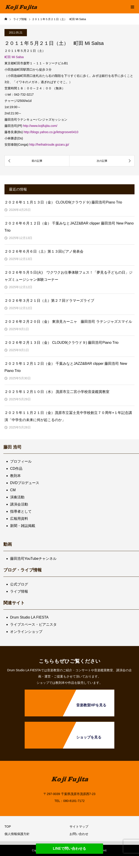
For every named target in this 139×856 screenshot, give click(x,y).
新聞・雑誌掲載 (22, 526)
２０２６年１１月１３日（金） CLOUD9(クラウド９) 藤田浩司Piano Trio (63, 202)
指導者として (21, 511)
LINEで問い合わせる (69, 848)
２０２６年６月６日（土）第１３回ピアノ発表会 (43, 251)
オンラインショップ (26, 632)
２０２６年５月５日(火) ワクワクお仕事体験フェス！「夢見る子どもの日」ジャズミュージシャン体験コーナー (68, 276)
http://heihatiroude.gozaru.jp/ (49, 144)
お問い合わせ (79, 834)
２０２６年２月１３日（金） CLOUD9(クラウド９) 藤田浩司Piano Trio (61, 342)
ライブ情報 (19, 591)
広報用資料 (19, 518)
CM (13, 490)
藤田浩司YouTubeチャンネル (33, 558)
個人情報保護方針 (17, 834)
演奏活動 (17, 497)
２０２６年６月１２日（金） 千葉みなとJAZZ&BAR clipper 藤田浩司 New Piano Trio (69, 226)
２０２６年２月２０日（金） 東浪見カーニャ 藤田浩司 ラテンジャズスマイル (68, 321)
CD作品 (16, 468)
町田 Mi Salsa (14, 57)
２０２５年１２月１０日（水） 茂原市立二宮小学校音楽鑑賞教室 (56, 392)
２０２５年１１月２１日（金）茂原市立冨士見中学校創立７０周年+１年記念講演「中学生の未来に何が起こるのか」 (68, 416)
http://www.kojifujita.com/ (40, 126)
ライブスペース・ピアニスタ (33, 624)
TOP (7, 826)
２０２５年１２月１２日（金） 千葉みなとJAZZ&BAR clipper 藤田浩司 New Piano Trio (65, 367)
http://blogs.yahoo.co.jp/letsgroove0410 (51, 132)
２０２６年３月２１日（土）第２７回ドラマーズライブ (49, 300)
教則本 (15, 476)
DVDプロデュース (24, 483)
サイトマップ (79, 826)
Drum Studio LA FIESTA (29, 617)
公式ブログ (19, 584)
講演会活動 (19, 504)
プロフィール (21, 461)
